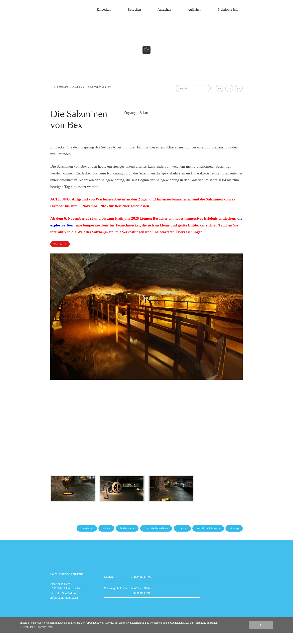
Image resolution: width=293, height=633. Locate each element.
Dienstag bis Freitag (116, 588)
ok (261, 624)
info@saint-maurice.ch (64, 597)
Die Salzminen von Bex (98, 87)
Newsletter (87, 528)
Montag (109, 576)
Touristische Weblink (156, 528)
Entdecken (104, 9)
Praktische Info (228, 9)
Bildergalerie (127, 528)
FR (219, 88)
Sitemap (234, 528)
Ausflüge (77, 87)
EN (238, 88)
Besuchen (134, 9)
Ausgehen (164, 9)
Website (57, 244)
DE (229, 88)
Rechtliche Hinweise (208, 528)
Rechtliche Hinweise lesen (38, 626)
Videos (106, 528)
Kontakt (182, 528)
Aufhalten (194, 9)
